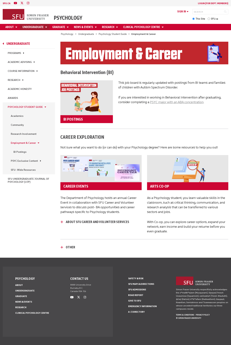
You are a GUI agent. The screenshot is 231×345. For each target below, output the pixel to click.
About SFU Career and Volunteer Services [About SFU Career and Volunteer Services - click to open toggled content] (97, 222)
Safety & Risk (135, 278)
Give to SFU (134, 300)
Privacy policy (203, 315)
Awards (13, 98)
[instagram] (28, 3)
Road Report (135, 295)
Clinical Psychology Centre (142, 27)
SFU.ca (214, 18)
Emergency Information (142, 306)
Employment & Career (23, 142)
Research (108, 27)
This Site (200, 18)
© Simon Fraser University (188, 318)
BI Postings (19, 151)
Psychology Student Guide (113, 34)
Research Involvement (23, 133)
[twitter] (21, 3)
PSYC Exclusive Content (24, 160)
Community (17, 124)
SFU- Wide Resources (23, 169)
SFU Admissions (137, 289)
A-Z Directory (136, 311)
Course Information (21, 71)
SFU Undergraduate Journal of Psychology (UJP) (28, 180)
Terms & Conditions (185, 315)
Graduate (59, 27)
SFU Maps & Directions (141, 284)
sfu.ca (6, 3)
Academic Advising (20, 62)
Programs (14, 53)
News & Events (84, 27)
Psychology (68, 18)
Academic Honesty (20, 89)
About (9, 27)
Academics (17, 116)
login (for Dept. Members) (213, 3)
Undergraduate (33, 27)
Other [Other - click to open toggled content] (70, 247)
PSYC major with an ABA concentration (176, 102)
